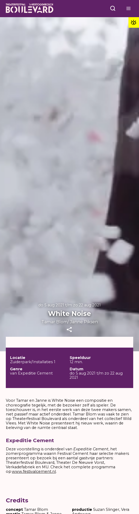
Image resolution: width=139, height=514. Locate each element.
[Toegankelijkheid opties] (133, 22)
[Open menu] (112, 8)
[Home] (29, 8)
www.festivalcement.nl (34, 471)
